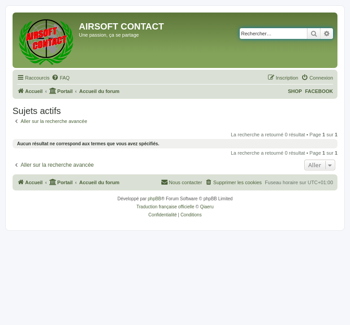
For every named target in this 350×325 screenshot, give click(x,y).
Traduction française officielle (165, 206)
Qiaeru (206, 206)
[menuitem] (60, 77)
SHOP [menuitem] (295, 91)
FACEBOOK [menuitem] (319, 91)
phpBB (154, 198)
